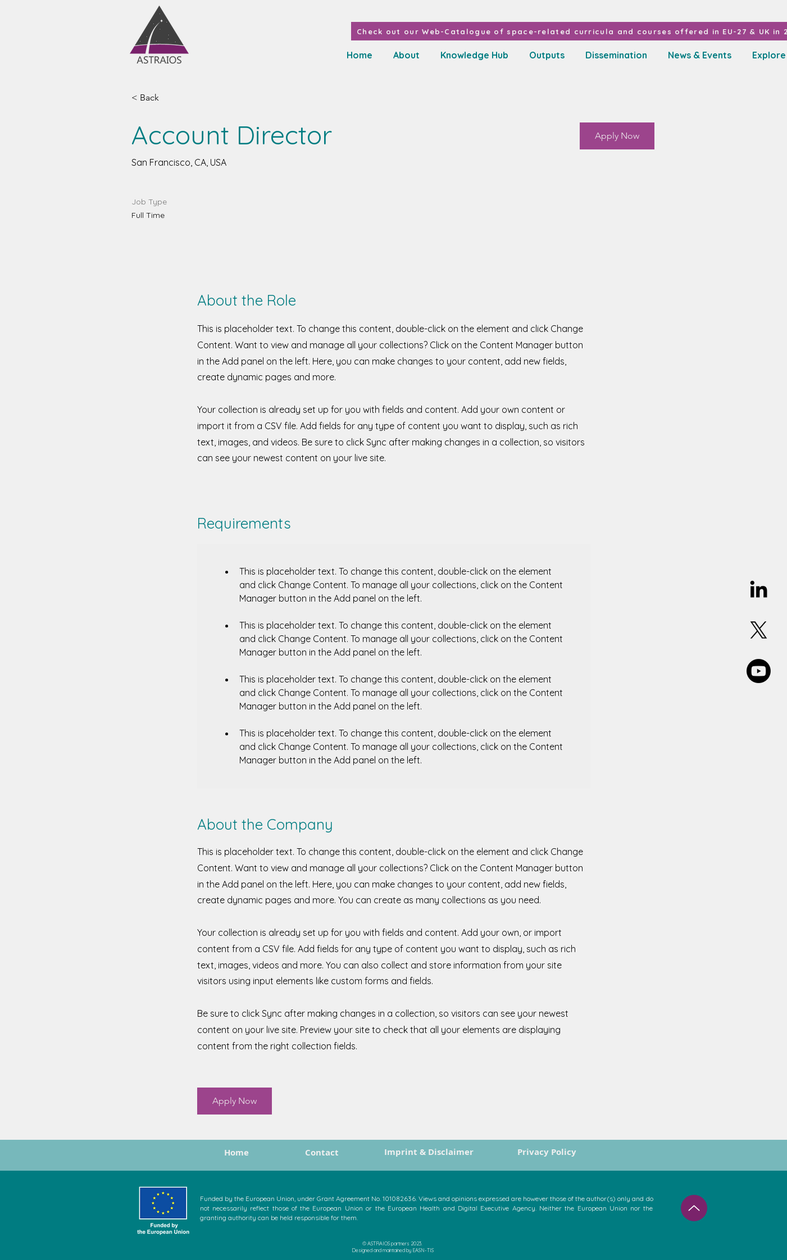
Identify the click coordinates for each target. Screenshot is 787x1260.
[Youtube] (759, 671)
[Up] (694, 1208)
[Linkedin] (759, 589)
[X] (759, 630)
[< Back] (171, 98)
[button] (472, 55)
